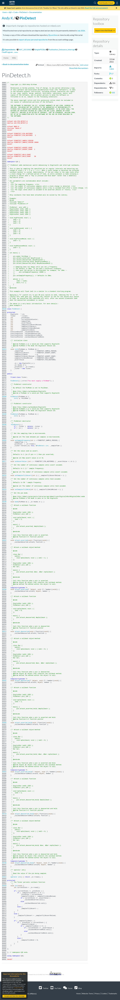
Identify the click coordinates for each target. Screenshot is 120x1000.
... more (15, 52)
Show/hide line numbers (78, 68)
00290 (4, 589)
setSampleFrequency (22, 440)
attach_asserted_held (23, 723)
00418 (4, 814)
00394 (4, 772)
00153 (4, 349)
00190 (4, 414)
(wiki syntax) (84, 65)
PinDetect (23, 12)
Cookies (104, 994)
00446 (4, 863)
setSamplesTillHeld (22, 489)
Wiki (14, 58)
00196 (4, 425)
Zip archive (52, 35)
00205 (4, 440)
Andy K (8, 18)
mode (16, 502)
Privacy (97, 994)
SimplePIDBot (39, 49)
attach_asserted (21, 540)
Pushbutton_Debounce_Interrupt (60, 49)
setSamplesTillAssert (23, 475)
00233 (4, 489)
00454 (4, 877)
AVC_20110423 (24, 49)
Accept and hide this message (14, 996)
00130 (4, 309)
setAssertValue (21, 461)
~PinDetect (15, 425)
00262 (4, 540)
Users (4, 12)
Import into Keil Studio (103, 30)
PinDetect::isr (43, 446)
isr (16, 886)
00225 (4, 475)
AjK (10, 12)
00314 (4, 631)
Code (15, 12)
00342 (4, 681)
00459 (4, 886)
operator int (16, 877)
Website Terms (87, 994)
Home (5, 58)
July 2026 (81, 30)
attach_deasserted (22, 631)
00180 (4, 396)
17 (111, 73)
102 (112, 92)
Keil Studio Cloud (106, 3)
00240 (4, 502)
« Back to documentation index (15, 64)
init (16, 349)
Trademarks (112, 994)
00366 (4, 723)
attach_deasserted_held (24, 814)
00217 (4, 461)
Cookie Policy (18, 988)
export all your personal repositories (33, 39)
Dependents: (9, 49)
